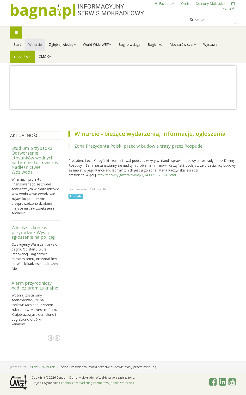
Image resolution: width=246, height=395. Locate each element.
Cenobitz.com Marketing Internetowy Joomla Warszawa (96, 383)
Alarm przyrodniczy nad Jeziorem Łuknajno (35, 285)
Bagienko (155, 44)
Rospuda (75, 196)
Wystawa (210, 44)
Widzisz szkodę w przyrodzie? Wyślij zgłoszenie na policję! (33, 232)
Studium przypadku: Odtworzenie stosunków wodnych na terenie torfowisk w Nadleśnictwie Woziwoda (35, 160)
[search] (212, 20)
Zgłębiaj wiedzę (62, 44)
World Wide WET (97, 44)
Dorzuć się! (22, 56)
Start (17, 44)
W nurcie (35, 44)
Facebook (164, 3)
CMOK (45, 56)
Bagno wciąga (129, 44)
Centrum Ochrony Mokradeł (203, 3)
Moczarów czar (183, 44)
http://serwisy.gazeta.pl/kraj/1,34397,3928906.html (137, 175)
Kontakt (228, 6)
